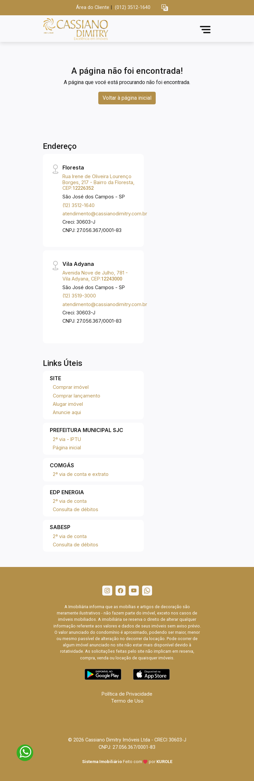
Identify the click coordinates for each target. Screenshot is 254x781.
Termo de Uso (127, 701)
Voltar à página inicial (127, 98)
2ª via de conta (70, 501)
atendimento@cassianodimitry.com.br (104, 213)
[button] (165, 8)
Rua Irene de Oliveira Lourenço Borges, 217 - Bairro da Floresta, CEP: (98, 182)
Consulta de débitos (75, 509)
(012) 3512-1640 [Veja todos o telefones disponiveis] (132, 7)
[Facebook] (121, 591)
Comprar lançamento (76, 395)
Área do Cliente (92, 7)
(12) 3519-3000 (79, 295)
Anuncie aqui (67, 412)
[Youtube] (134, 591)
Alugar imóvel (68, 404)
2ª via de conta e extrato (81, 474)
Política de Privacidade (127, 694)
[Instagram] (107, 591)
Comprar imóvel (71, 387)
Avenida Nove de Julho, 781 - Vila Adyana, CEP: (95, 275)
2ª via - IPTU (67, 439)
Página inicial (67, 447)
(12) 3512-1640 (78, 205)
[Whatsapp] (147, 591)
